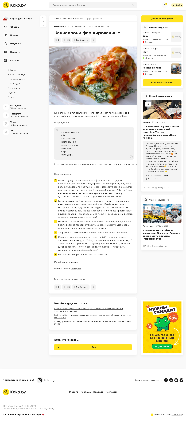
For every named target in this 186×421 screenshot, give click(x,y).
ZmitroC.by (177, 414)
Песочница (60, 26)
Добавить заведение (157, 18)
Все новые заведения (162, 82)
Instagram (76, 268)
